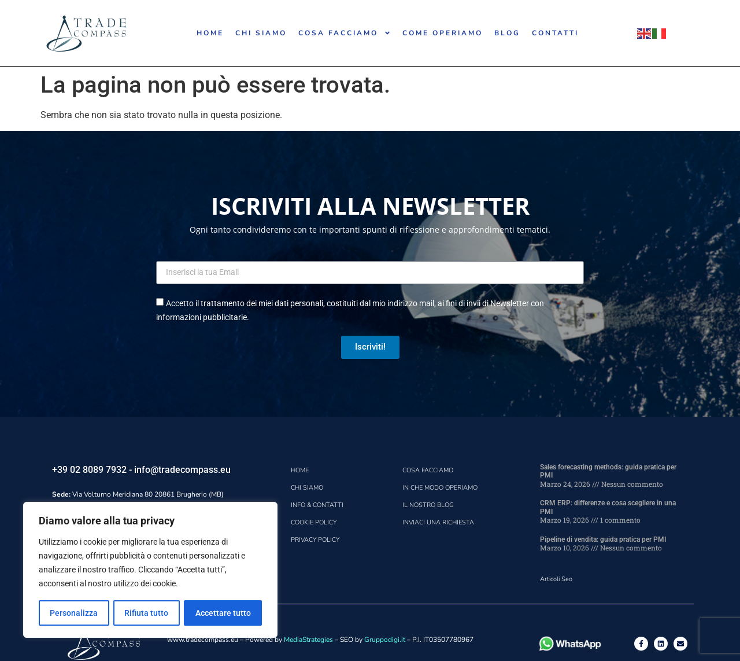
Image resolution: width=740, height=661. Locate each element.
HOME (210, 33)
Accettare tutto (223, 613)
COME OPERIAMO (442, 33)
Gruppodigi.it (384, 639)
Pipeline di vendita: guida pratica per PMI (603, 539)
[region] (150, 570)
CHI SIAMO (261, 33)
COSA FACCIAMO (344, 33)
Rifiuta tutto (146, 613)
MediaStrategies (308, 639)
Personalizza (74, 613)
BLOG (507, 33)
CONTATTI (555, 33)
